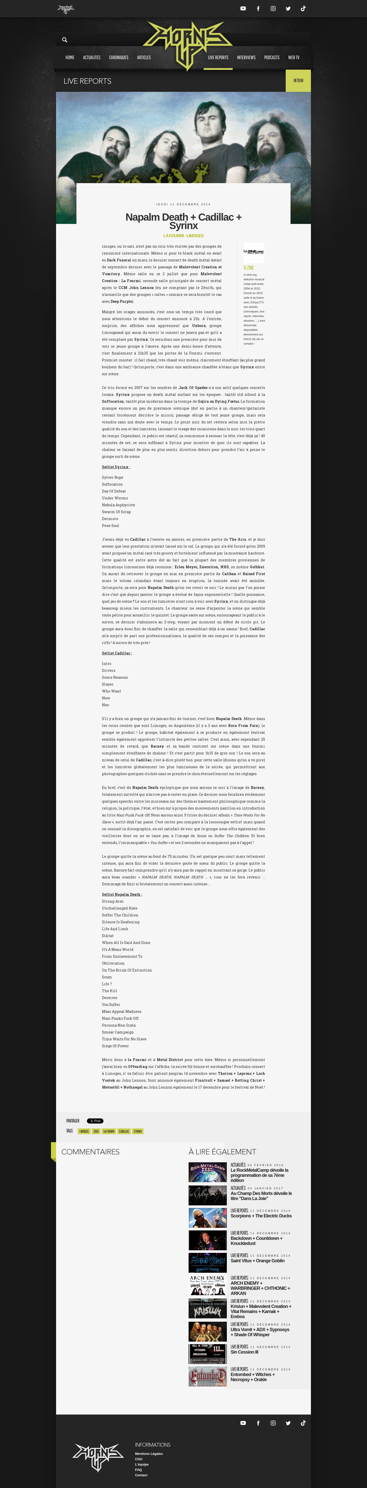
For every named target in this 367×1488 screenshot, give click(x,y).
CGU (138, 1459)
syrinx (138, 1131)
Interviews (246, 62)
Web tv (294, 62)
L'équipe (142, 1464)
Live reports (218, 62)
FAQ (138, 1470)
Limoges (84, 1131)
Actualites (92, 62)
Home (70, 62)
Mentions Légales (149, 1454)
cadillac (124, 1131)
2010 (96, 1131)
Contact (141, 1475)
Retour (298, 80)
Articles (144, 62)
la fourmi (108, 1131)
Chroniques (119, 62)
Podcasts (272, 62)
